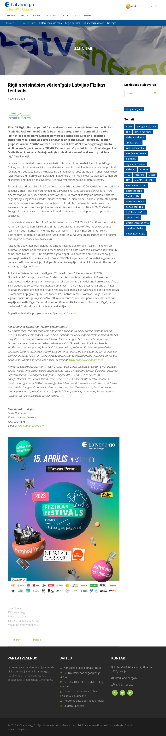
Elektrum (130, 169)
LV (151, 6)
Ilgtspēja (64, 15)
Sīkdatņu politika (74, 706)
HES (128, 180)
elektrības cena (134, 190)
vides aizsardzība (135, 148)
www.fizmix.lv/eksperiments (86, 360)
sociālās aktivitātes (144, 180)
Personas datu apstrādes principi (84, 700)
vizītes (152, 174)
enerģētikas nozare (136, 153)
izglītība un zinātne (135, 212)
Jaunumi (36, 15)
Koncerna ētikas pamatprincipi (82, 668)
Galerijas (112, 22)
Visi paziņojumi (134, 109)
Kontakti (88, 15)
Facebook (36, 640)
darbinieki (131, 158)
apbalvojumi (132, 217)
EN (156, 6)
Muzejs (76, 15)
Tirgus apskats (73, 22)
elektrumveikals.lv (135, 137)
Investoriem (50, 15)
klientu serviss (133, 142)
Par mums (11, 15)
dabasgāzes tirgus (135, 233)
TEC (128, 174)
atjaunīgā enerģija (135, 164)
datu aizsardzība (142, 131)
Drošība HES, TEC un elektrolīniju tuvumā (82, 684)
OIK (128, 131)
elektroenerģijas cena (137, 222)
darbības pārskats (135, 228)
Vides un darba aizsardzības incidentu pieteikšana (79, 693)
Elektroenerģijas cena (51, 22)
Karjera (24, 15)
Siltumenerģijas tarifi (94, 22)
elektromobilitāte (135, 201)
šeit (74, 313)
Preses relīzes (30, 22)
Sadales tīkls (132, 196)
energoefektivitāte (146, 126)
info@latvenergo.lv (126, 678)
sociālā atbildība (134, 206)
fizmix (129, 126)
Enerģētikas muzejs (136, 185)
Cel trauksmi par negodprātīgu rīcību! (80, 675)
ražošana (139, 174)
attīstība (144, 169)
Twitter (18, 640)
